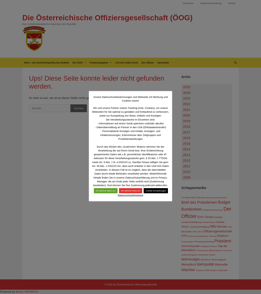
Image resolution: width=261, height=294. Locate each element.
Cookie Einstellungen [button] (156, 190)
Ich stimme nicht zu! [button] (130, 190)
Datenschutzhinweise (130, 195)
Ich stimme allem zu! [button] (106, 190)
